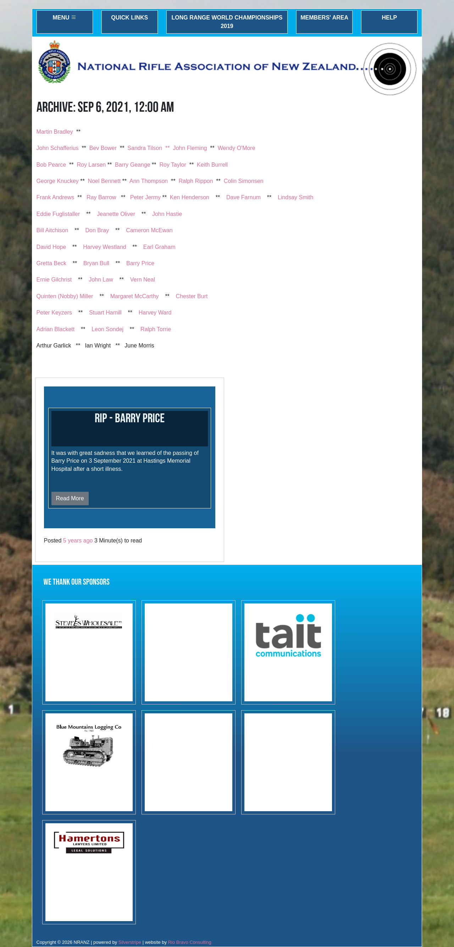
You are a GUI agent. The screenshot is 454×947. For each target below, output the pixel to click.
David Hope (51, 247)
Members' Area (324, 18)
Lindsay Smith (296, 197)
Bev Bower (103, 148)
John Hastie (167, 214)
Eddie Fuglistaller (58, 214)
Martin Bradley (55, 132)
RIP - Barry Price (130, 418)
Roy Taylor (172, 165)
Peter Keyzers (54, 313)
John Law (101, 280)
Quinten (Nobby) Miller (65, 296)
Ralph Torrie (155, 329)
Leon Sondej (107, 329)
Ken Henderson (189, 197)
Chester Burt (192, 296)
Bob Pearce (51, 165)
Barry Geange (132, 165)
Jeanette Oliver (116, 214)
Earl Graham (159, 247)
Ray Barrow (101, 197)
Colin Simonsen (244, 181)
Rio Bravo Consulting (189, 942)
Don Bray (97, 230)
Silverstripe (129, 942)
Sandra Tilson (144, 148)
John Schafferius (58, 148)
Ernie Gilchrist (54, 280)
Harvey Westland (104, 247)
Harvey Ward (155, 313)
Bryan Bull (96, 263)
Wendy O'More (236, 148)
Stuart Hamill (105, 313)
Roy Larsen (91, 165)
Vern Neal (142, 280)
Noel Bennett (104, 181)
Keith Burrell (212, 165)
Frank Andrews (55, 197)
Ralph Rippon (195, 181)
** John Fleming (186, 148)
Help (389, 18)
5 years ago (78, 540)
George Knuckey (58, 181)
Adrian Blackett (56, 329)
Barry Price (140, 263)
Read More (70, 498)
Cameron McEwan (149, 230)
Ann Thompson (148, 181)
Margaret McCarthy (134, 296)
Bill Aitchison (52, 230)
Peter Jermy (145, 197)
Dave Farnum (243, 197)
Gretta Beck (51, 263)
